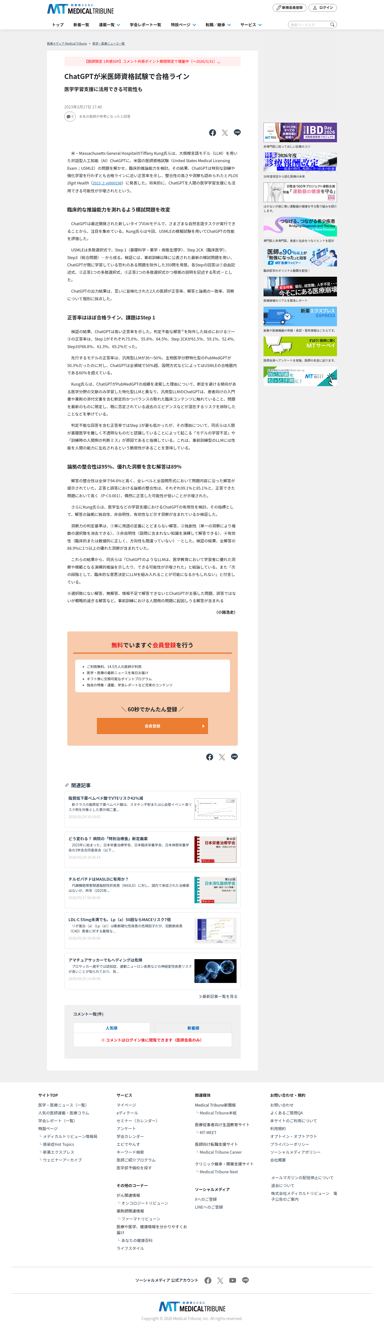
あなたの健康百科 (137, 1240)
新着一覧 (81, 24)
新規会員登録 (289, 8)
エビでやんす (128, 1144)
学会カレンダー (130, 1136)
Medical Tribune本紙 (218, 1113)
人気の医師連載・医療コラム (63, 1113)
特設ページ (181, 24)
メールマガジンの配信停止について (302, 1177)
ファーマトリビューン (140, 1219)
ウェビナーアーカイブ (62, 1160)
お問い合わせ (282, 1105)
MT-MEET (208, 1132)
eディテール (127, 1113)
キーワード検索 (130, 1152)
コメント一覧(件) (88, 1014)
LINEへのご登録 (209, 1207)
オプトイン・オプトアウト (293, 1136)
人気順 (111, 1028)
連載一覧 (107, 24)
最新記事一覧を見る (218, 996)
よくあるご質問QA (286, 1113)
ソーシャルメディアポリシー (295, 1152)
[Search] (312, 24)
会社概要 (278, 1160)
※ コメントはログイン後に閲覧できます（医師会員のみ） (152, 1040)
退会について (283, 1185)
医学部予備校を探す (134, 1168)
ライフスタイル (130, 1248)
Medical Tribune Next (219, 1172)
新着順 (193, 1028)
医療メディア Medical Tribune (67, 43)
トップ (58, 24)
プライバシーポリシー (289, 1144)
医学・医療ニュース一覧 (109, 43)
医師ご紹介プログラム (136, 1160)
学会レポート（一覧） (57, 1121)
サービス (248, 24)
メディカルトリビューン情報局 (70, 1136)
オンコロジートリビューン (144, 1203)
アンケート (126, 1128)
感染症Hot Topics (58, 1144)
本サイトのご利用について (293, 1121)
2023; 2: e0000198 (107, 182)
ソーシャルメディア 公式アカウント (166, 1280)
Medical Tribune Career (221, 1152)
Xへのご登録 (206, 1199)
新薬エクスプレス (58, 1152)
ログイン (322, 8)
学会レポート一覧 (145, 24)
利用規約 (278, 1128)
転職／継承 (215, 24)
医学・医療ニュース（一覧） (63, 1105)
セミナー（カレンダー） (138, 1121)
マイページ (126, 1105)
